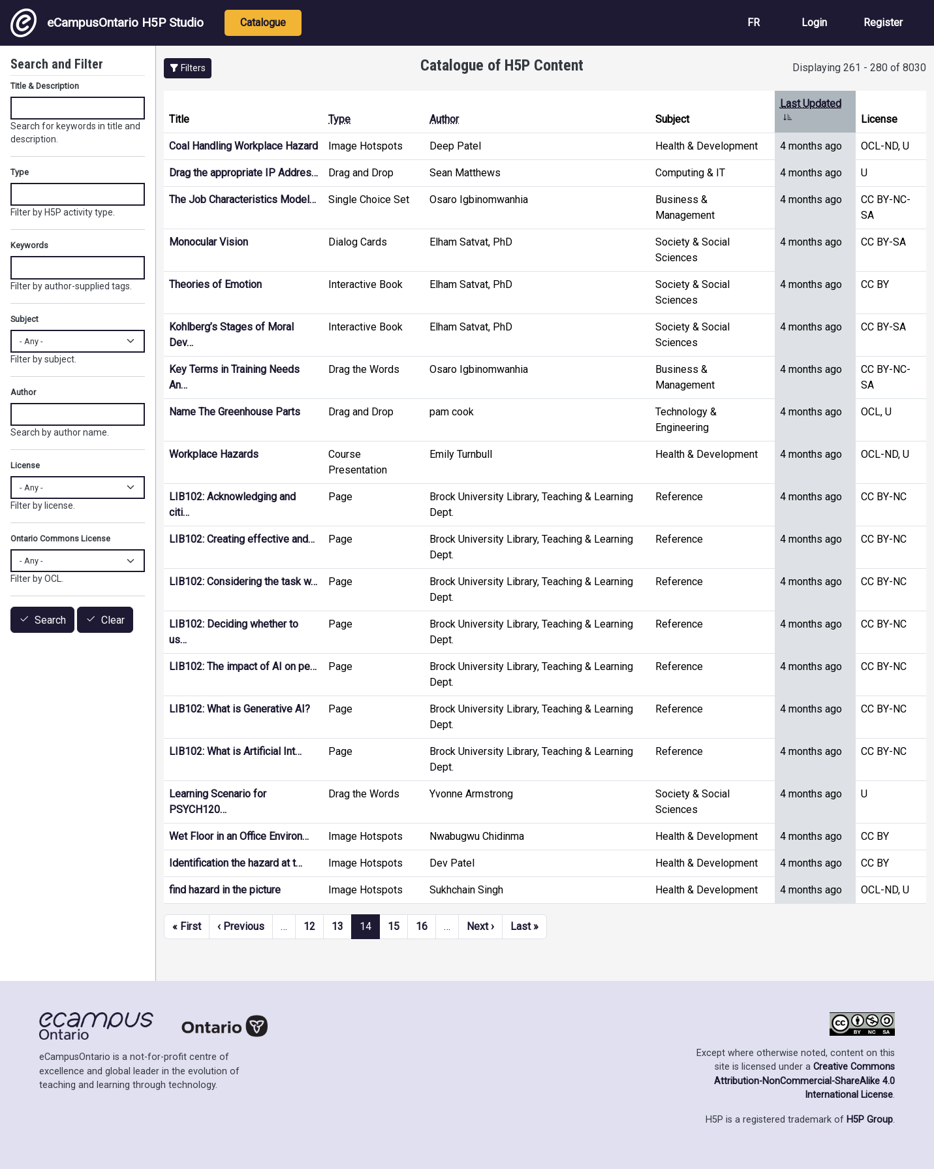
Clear (113, 620)
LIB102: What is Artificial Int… (235, 751)
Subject (24, 319)
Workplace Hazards (213, 454)
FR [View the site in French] (753, 22)
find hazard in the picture (225, 890)
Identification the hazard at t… (235, 863)
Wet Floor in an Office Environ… (239, 836)
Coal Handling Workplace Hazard (243, 146)
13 (337, 926)
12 (309, 926)
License (25, 465)
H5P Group (870, 1119)
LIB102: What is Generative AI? (239, 709)
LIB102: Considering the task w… (243, 581)
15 (393, 926)
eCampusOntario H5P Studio (107, 22)
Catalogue (263, 22)
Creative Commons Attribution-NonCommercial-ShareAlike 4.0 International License (804, 1080)
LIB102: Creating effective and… (242, 539)
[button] (187, 68)
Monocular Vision (208, 242)
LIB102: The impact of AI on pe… (243, 666)
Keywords (29, 245)
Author (444, 119)
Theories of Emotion (215, 284)
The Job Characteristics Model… (242, 199)
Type (339, 119)
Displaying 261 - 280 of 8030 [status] (859, 67)
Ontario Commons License (60, 538)
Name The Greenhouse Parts (234, 412)
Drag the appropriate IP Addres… (243, 173)
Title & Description (44, 86)
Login (814, 22)
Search (50, 620)
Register (883, 22)
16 (422, 926)
